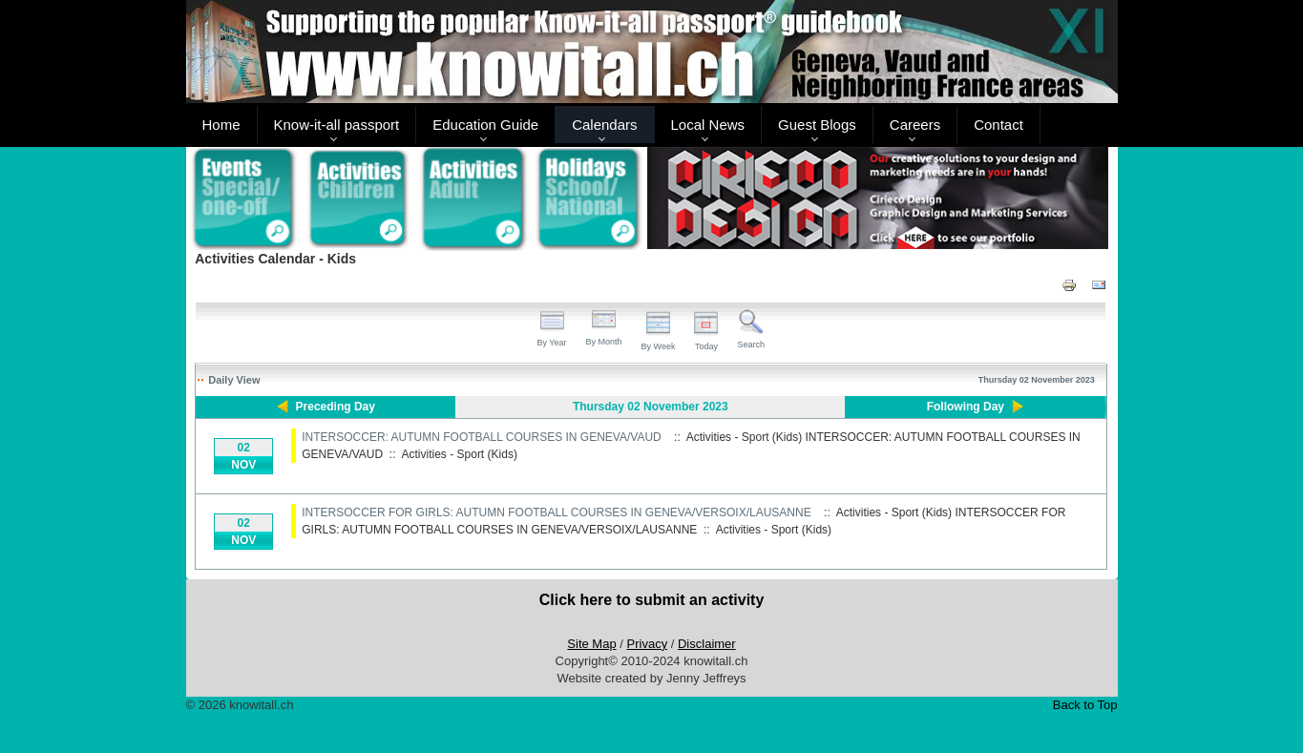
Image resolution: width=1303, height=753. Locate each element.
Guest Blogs (817, 124)
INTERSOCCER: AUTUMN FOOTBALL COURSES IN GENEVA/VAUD (482, 437)
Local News (708, 124)
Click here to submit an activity (652, 600)
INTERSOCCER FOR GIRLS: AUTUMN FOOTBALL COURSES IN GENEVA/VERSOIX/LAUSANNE (556, 512)
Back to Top (1085, 705)
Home (221, 124)
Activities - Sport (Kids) (459, 454)
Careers (915, 124)
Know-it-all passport (337, 124)
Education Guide (485, 124)
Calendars (604, 124)
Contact (998, 124)
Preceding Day (335, 406)
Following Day (965, 406)
